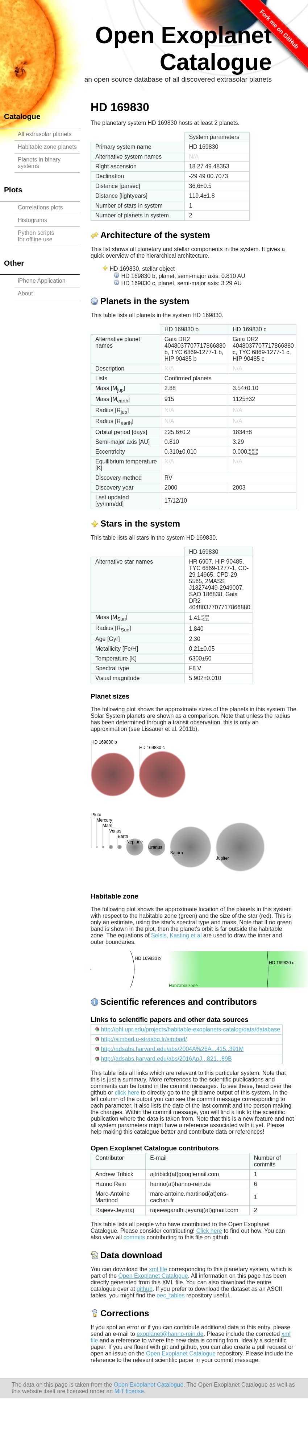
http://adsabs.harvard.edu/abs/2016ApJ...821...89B (166, 1059)
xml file (158, 1269)
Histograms (32, 220)
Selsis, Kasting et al (176, 935)
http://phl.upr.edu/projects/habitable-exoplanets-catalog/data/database (190, 1029)
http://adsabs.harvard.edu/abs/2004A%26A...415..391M (172, 1049)
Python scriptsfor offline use (36, 236)
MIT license (129, 1391)
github (145, 1289)
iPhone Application (42, 281)
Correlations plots (40, 207)
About (25, 293)
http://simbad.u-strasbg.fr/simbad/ (144, 1039)
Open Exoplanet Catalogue (153, 1276)
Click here (209, 1231)
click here (127, 1092)
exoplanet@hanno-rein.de (170, 1334)
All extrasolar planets (45, 134)
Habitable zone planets (47, 147)
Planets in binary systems (39, 162)
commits (134, 1237)
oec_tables (170, 1295)
